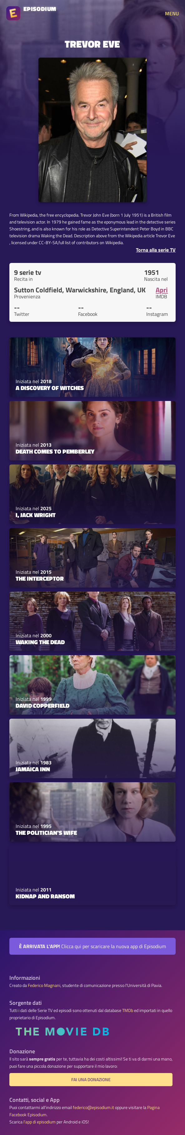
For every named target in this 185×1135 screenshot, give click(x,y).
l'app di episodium (39, 1121)
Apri (162, 290)
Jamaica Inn (33, 769)
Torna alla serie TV (156, 250)
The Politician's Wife (46, 832)
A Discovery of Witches (50, 388)
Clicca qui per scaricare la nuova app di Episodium (92, 946)
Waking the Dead (40, 642)
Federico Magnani (44, 985)
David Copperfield (42, 705)
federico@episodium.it (93, 1107)
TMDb (127, 1010)
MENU (172, 13)
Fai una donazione (91, 1079)
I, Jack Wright (36, 515)
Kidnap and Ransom (45, 896)
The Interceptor (40, 578)
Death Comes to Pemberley (55, 451)
